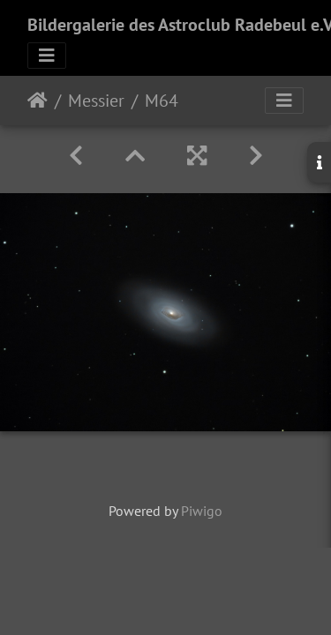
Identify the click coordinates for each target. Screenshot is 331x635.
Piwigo (201, 510)
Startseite (37, 100)
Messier (96, 100)
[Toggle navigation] (46, 55)
